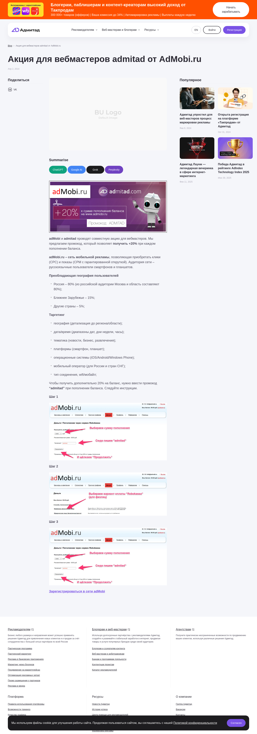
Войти (212, 29)
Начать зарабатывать (231, 9)
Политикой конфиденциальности (195, 722)
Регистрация (234, 29)
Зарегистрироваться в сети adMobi (77, 591)
